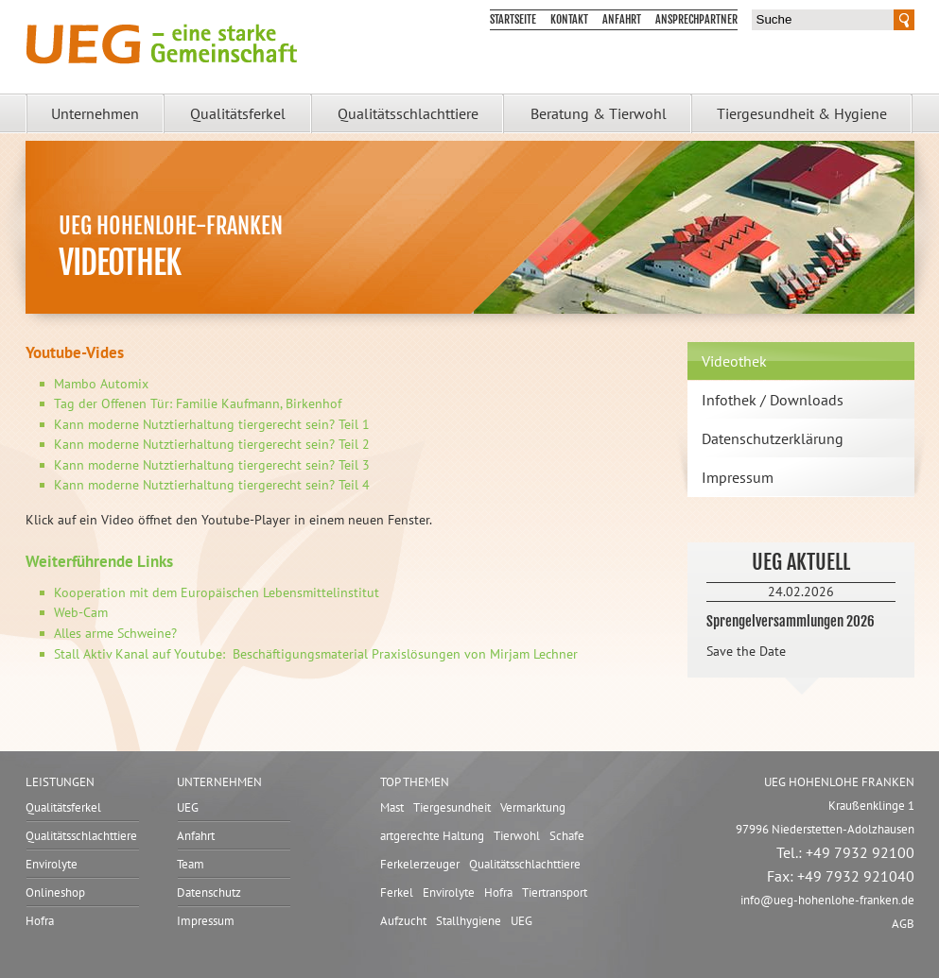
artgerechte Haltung (432, 836)
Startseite (513, 19)
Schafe (566, 836)
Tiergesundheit (452, 807)
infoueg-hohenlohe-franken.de (827, 900)
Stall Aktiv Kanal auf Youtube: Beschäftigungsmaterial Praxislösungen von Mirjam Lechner (316, 653)
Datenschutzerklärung (772, 438)
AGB (903, 924)
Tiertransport (554, 892)
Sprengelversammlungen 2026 (790, 621)
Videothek (734, 361)
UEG (188, 807)
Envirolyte (52, 864)
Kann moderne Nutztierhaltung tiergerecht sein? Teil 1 (212, 424)
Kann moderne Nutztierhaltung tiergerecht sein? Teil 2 (212, 444)
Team (190, 864)
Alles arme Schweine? (115, 633)
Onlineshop (55, 892)
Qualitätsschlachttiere (408, 113)
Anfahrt (621, 19)
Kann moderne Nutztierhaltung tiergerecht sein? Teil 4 (212, 484)
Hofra (40, 921)
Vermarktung (532, 807)
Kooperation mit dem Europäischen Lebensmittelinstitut (216, 592)
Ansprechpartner (696, 19)
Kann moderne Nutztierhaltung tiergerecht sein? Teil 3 (212, 464)
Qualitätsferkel (238, 113)
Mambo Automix (101, 383)
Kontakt (569, 19)
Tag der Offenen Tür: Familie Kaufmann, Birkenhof (197, 403)
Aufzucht (403, 921)
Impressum (738, 477)
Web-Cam (81, 612)
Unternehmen (95, 113)
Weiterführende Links (99, 561)
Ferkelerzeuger (420, 864)
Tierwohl (517, 836)
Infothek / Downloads (772, 399)
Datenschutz (209, 892)
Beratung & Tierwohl (598, 113)
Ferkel (396, 892)
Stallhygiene (468, 921)
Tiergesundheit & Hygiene (802, 113)
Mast (392, 807)
